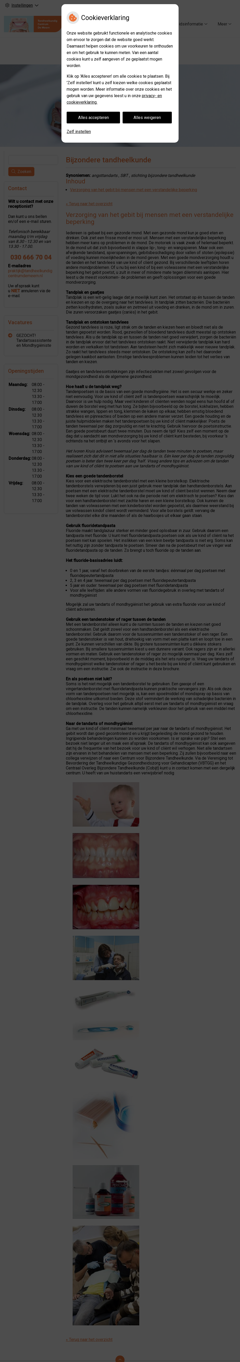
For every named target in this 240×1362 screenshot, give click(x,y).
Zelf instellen (79, 131)
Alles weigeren (147, 117)
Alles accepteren (93, 117)
